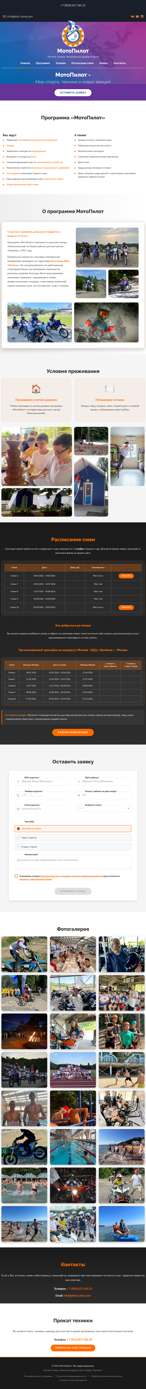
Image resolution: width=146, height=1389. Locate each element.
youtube (137, 16)
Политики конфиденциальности (77, 850)
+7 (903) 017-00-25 (73, 5)
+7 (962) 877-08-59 (75, 1340)
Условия (61, 63)
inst (142, 16)
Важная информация (73, 732)
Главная (25, 63)
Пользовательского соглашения (66, 850)
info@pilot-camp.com (20, 16)
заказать (92, 583)
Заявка (103, 63)
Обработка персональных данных (106, 1376)
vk (132, 16)
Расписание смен (82, 63)
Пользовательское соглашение (38, 1376)
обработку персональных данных (59, 851)
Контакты (119, 63)
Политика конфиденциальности (71, 1376)
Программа (43, 63)
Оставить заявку (73, 92)
